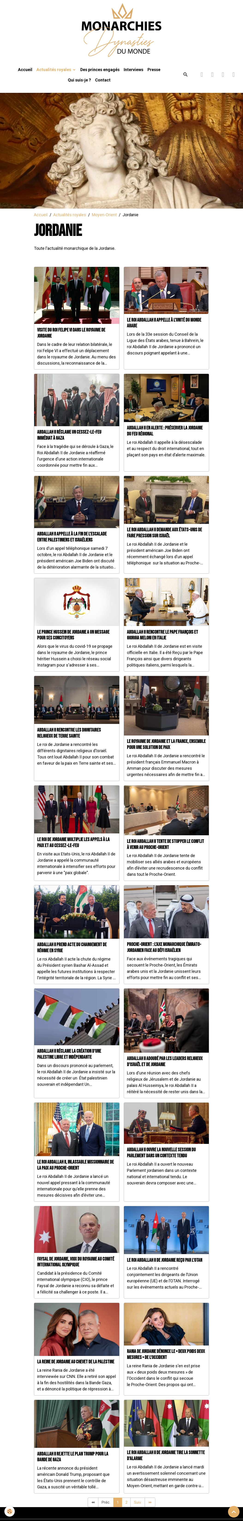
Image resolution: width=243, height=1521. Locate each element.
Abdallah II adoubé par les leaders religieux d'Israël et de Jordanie (165, 1068)
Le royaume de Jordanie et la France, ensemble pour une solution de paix (166, 751)
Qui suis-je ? (79, 86)
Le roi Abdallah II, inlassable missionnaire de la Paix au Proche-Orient (75, 1171)
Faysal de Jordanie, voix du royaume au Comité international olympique (75, 1268)
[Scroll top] (234, 1512)
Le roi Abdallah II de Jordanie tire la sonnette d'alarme (166, 1462)
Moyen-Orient (104, 220)
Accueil (25, 75)
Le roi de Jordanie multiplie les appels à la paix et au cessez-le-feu (73, 848)
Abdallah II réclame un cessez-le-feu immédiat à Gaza (69, 441)
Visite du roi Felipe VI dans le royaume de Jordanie (71, 339)
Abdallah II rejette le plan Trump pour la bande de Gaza (72, 1463)
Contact (103, 86)
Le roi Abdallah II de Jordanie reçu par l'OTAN (164, 1266)
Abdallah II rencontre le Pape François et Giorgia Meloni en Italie (162, 641)
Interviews (133, 75)
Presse (153, 75)
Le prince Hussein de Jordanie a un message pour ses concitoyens (73, 641)
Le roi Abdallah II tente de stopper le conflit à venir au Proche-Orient (165, 850)
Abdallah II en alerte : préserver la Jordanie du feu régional (165, 437)
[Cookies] (10, 1511)
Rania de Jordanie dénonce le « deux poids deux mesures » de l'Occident (166, 1360)
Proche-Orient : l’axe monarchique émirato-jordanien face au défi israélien (164, 953)
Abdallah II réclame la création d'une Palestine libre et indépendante (69, 1060)
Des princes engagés (100, 75)
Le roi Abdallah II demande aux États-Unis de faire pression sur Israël (164, 539)
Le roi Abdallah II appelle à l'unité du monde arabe (164, 329)
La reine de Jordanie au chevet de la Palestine (75, 1368)
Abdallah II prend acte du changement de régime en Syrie (72, 954)
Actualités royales (54, 75)
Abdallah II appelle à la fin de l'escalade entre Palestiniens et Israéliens (72, 543)
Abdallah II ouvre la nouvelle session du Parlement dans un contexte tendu (161, 1159)
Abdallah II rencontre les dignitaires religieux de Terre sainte (69, 739)
